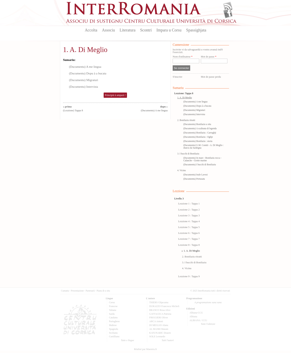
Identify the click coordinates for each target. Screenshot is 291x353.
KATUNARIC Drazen (160, 332)
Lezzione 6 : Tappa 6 (189, 233)
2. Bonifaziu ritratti (186, 120)
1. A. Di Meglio (85, 50)
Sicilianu (113, 332)
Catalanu (113, 317)
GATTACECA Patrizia (160, 313)
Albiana (193, 316)
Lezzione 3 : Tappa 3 (189, 215)
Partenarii (90, 290)
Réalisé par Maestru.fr (145, 349)
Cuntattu (65, 290)
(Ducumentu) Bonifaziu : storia (197, 141)
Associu (108, 30)
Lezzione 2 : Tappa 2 (189, 209)
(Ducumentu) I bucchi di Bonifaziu (199, 164)
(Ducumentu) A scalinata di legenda (200, 128)
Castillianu (114, 336)
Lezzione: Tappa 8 (183, 93)
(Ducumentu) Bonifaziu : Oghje (198, 137)
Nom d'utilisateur (182, 56)
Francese (113, 306)
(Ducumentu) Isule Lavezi (195, 174)
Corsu (112, 302)
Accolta (91, 30)
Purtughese (114, 321)
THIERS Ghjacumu (158, 302)
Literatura (127, 30)
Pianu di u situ (103, 290)
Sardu (112, 313)
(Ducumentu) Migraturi (83, 80)
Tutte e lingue (127, 340)
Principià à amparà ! (115, 95)
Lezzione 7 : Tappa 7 (189, 238)
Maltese (113, 325)
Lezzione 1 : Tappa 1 (189, 203)
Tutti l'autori (168, 340)
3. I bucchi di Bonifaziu (188, 153)
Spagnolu (113, 329)
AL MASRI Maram (158, 329)
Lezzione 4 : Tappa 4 (189, 221)
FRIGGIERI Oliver (158, 317)
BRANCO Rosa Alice (159, 310)
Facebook (228, 13)
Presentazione (77, 290)
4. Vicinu (181, 170)
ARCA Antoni (156, 321)
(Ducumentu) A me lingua (85, 66)
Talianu (112, 310)
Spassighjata (196, 30)
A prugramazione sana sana (208, 302)
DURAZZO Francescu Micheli (164, 306)
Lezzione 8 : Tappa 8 (189, 245)
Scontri (146, 30)
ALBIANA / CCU (198, 320)
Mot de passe (208, 56)
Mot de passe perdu (211, 76)
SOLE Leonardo (157, 336)
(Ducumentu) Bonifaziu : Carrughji (199, 132)
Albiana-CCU (196, 312)
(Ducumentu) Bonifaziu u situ (197, 124)
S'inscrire (177, 76)
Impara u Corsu (168, 30)
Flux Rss (228, 6)
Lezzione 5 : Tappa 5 (189, 227)
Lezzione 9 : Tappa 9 (189, 276)
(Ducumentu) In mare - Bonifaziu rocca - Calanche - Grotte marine (202, 159)
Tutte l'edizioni (208, 324)
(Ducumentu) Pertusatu (194, 179)
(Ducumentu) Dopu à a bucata (87, 73)
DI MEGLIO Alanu (158, 325)
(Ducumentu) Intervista (83, 86)
